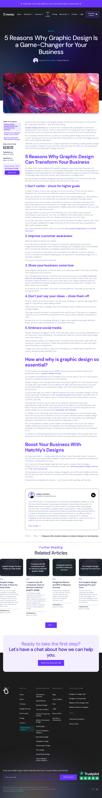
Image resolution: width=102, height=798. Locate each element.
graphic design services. (51, 373)
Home (27, 536)
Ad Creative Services (40, 696)
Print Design (40, 750)
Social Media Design (43, 754)
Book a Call (12, 172)
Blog (35, 536)
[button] (28, 14)
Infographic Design (42, 741)
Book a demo (57, 713)
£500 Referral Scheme (25, 729)
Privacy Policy (74, 724)
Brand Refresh (41, 701)
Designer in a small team (77, 699)
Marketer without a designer (78, 707)
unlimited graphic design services (84, 466)
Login (81, 14)
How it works (48, 14)
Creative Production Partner (43, 715)
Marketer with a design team (79, 703)
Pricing (54, 14)
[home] (9, 14)
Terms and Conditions (76, 719)
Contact (74, 14)
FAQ (54, 704)
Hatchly (20, 791)
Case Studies (57, 699)
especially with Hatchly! (66, 410)
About (19, 14)
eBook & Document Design (43, 721)
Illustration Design (42, 737)
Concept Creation (42, 710)
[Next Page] (51, 625)
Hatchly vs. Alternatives (57, 719)
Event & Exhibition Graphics (42, 732)
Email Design (40, 726)
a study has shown (64, 395)
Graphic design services (35, 127)
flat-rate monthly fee (38, 469)
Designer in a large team (77, 694)
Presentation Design (43, 746)
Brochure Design (41, 705)
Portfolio (22, 704)
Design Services (25, 709)
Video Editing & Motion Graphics (41, 760)
